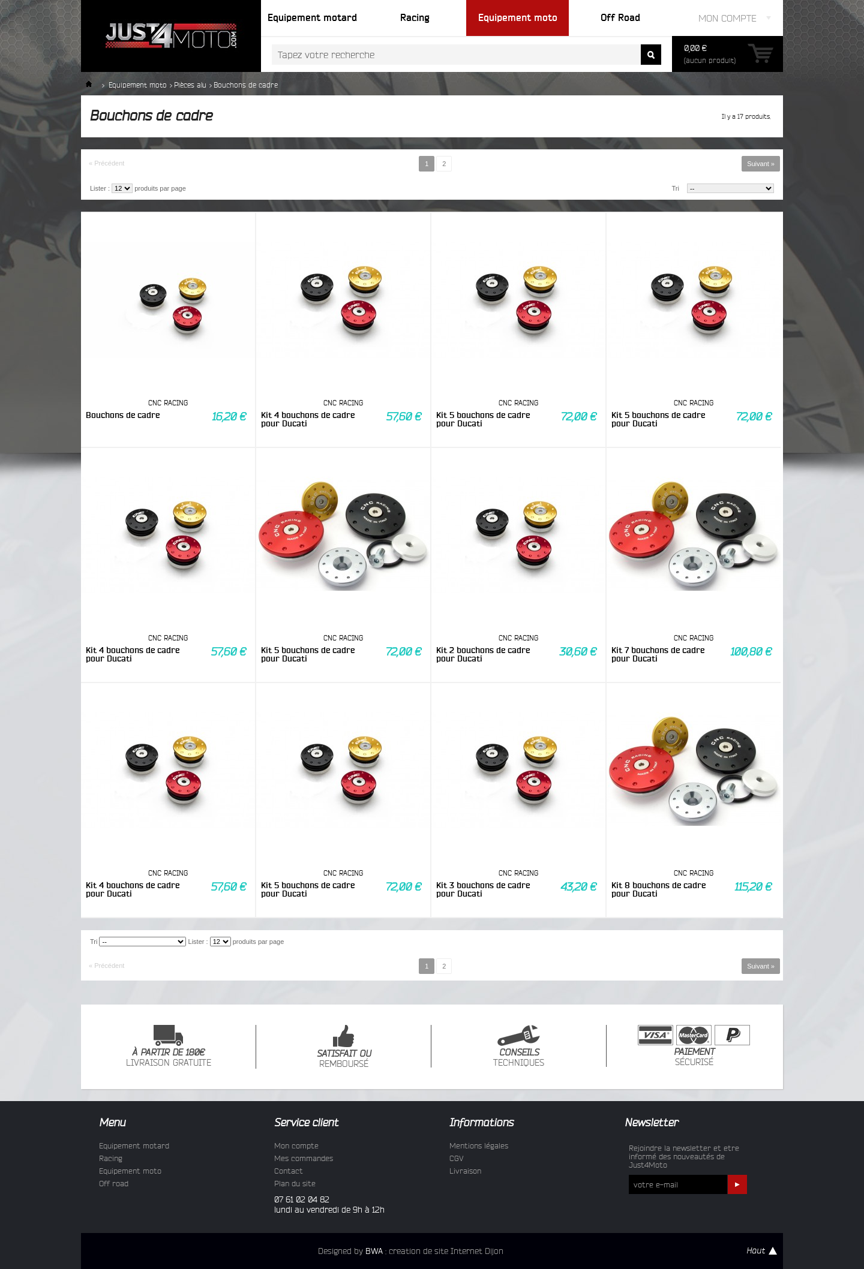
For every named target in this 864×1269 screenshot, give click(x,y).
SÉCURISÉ (694, 1046)
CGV (456, 1158)
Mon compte (296, 1145)
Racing (110, 1158)
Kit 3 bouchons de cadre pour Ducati (483, 889)
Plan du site (295, 1183)
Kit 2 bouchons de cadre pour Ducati (483, 654)
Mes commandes (303, 1158)
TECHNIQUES (518, 1046)
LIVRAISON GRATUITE (168, 1046)
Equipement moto (138, 85)
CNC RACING (168, 403)
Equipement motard (134, 1145)
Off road (113, 1183)
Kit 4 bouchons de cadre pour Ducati (308, 419)
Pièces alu (190, 85)
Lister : (100, 188)
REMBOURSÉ (344, 1047)
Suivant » (761, 163)
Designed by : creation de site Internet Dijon (410, 1251)
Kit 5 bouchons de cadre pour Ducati (483, 419)
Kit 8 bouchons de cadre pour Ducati (658, 889)
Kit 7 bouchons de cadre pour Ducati (657, 654)
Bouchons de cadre (123, 415)
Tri (675, 188)
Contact (288, 1170)
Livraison (465, 1170)
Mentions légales (478, 1145)
